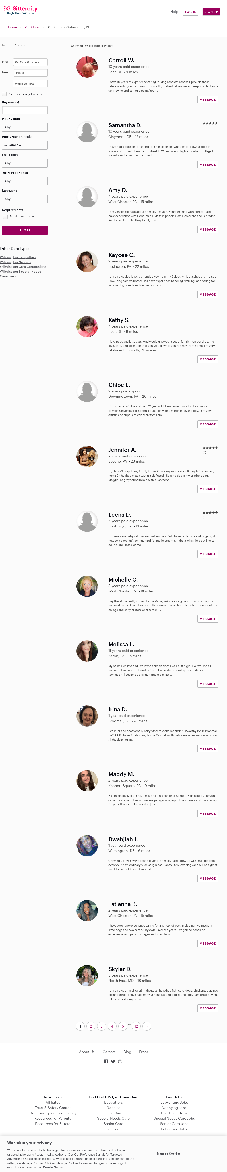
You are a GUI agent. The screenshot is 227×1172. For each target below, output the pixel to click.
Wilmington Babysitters (18, 257)
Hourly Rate (11, 118)
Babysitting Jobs (174, 1102)
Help (174, 11)
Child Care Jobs (174, 1113)
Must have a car (22, 216)
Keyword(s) (10, 102)
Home (12, 27)
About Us (87, 1052)
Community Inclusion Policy (52, 1113)
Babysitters (113, 1102)
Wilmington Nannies (15, 262)
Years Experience (15, 172)
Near (5, 72)
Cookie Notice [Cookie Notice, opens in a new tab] (53, 1167)
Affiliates (53, 1102)
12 (136, 1026)
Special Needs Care (113, 1118)
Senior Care (113, 1123)
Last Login (10, 154)
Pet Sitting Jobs (174, 1129)
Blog (127, 1052)
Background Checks (17, 136)
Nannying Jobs (174, 1107)
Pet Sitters (32, 27)
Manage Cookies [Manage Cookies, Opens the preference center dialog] (169, 1153)
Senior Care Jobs (174, 1123)
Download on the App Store (113, 1079)
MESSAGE (208, 99)
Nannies (113, 1107)
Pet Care (113, 1129)
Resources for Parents (52, 1118)
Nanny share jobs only (25, 94)
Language (9, 190)
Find (5, 61)
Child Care (113, 1113)
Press (143, 1052)
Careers (109, 1052)
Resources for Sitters (52, 1123)
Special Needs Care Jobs (174, 1118)
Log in (190, 12)
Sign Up (211, 12)
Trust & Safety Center (53, 1107)
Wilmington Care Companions (23, 266)
